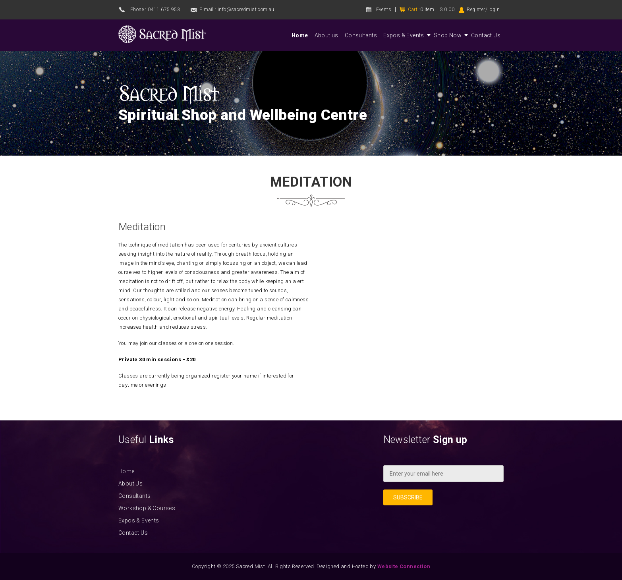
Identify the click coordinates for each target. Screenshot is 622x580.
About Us (130, 483)
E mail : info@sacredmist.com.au (236, 9)
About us (326, 35)
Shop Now (448, 35)
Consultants (361, 35)
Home (300, 35)
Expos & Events (403, 35)
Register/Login (483, 9)
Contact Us (485, 35)
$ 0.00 (447, 9)
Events (383, 9)
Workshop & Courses (146, 508)
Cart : (421, 9)
